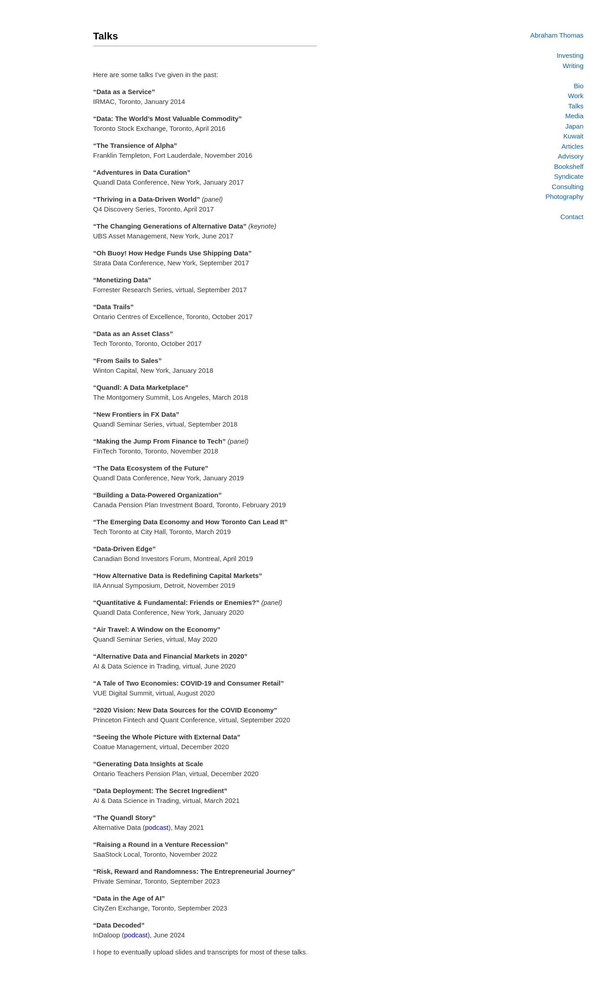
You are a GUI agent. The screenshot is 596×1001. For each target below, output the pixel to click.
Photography (564, 196)
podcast (157, 827)
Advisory (570, 156)
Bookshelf (568, 166)
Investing (570, 55)
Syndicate (568, 176)
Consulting (567, 186)
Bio (578, 86)
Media (574, 116)
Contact (571, 216)
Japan (574, 126)
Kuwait (573, 136)
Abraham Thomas (556, 35)
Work (575, 95)
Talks (575, 106)
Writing (573, 65)
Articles (572, 146)
